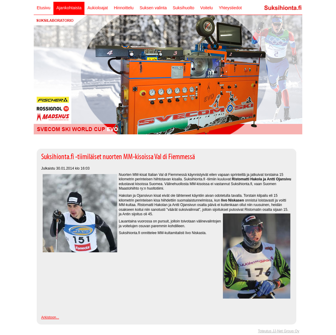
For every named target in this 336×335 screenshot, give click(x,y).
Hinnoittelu (123, 7)
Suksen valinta (153, 7)
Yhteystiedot (230, 7)
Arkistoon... (50, 317)
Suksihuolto (183, 7)
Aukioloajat (97, 7)
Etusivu (43, 7)
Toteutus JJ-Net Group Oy (278, 331)
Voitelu (206, 7)
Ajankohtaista (68, 7)
